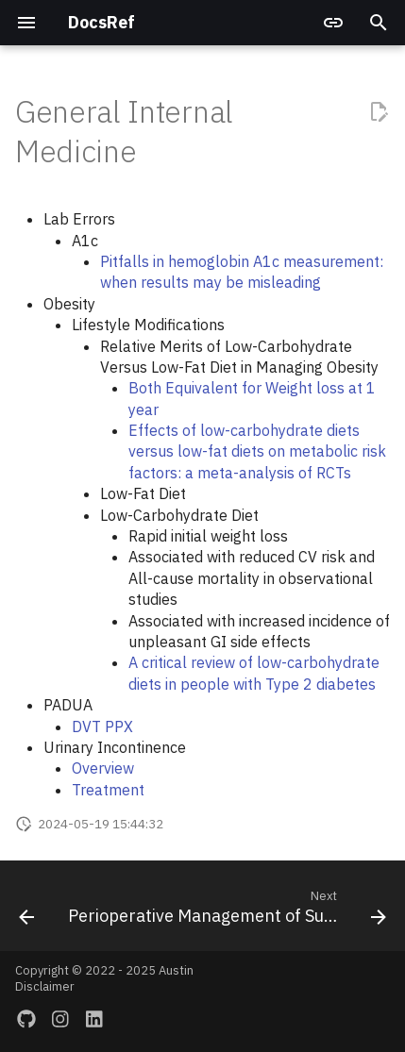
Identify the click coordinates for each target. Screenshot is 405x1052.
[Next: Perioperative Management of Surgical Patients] (225, 911)
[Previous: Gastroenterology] (26, 911)
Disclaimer (45, 986)
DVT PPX (102, 726)
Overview (103, 768)
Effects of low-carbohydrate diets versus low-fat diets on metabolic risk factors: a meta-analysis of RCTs (257, 451)
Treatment (108, 789)
